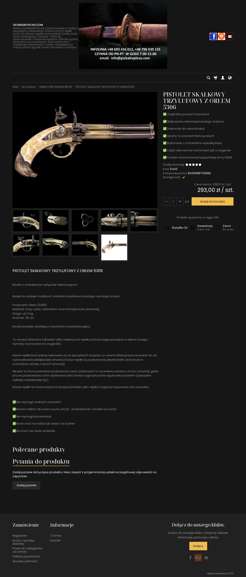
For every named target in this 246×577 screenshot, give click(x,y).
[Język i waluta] (230, 77)
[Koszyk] (215, 77)
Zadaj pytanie (26, 485)
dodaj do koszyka (212, 201)
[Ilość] (173, 201)
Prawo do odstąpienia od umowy (27, 549)
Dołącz (198, 546)
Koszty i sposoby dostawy (23, 541)
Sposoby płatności (24, 561)
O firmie (55, 535)
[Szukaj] (208, 77)
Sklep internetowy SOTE (220, 573)
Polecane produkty (38, 449)
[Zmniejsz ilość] (180, 201)
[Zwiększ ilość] (166, 201)
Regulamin (19, 535)
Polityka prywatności (26, 556)
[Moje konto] (222, 77)
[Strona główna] (123, 36)
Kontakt (55, 540)
